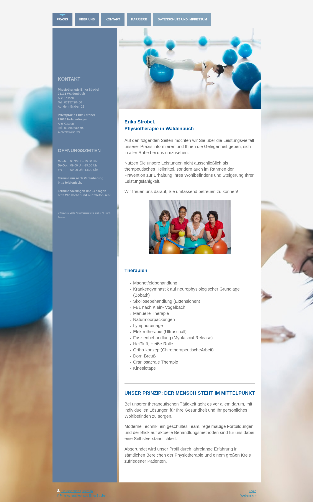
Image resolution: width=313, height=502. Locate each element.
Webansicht (248, 495)
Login (252, 491)
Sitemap (87, 491)
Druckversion (68, 491)
